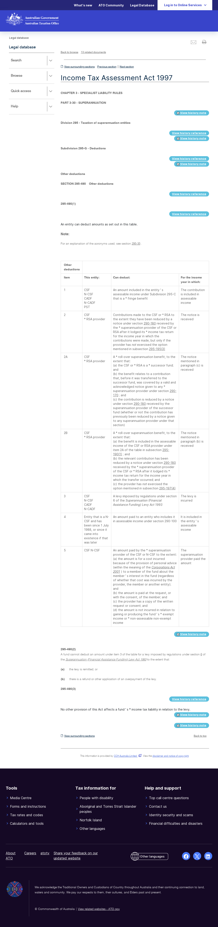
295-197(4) (167, 488)
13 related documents (93, 52)
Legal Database (142, 5)
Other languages (152, 856)
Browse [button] (32, 76)
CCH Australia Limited (127, 756)
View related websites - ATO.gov (99, 909)
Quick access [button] (32, 91)
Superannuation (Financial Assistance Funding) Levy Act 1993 (106, 659)
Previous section (106, 67)
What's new (83, 5)
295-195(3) (157, 349)
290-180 (150, 323)
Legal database (22, 47)
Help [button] (32, 106)
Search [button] (32, 60)
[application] (31, 83)
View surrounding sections (79, 67)
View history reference (189, 133)
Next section (127, 67)
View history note (191, 112)
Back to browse (69, 52)
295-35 (136, 243)
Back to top (200, 736)
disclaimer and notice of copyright (170, 756)
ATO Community (111, 5)
